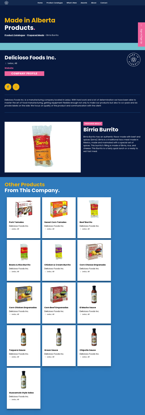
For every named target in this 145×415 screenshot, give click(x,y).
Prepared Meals (35, 35)
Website (9, 68)
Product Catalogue (15, 35)
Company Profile (24, 73)
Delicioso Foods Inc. (30, 57)
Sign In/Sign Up (141, 34)
